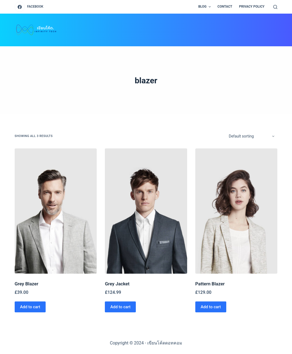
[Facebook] (29, 7)
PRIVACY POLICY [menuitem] (252, 6)
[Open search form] (275, 7)
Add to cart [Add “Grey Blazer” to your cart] (30, 306)
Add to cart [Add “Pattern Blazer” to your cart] (211, 306)
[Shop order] (251, 136)
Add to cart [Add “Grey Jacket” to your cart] (120, 306)
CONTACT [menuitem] (225, 6)
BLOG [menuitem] (205, 6)
